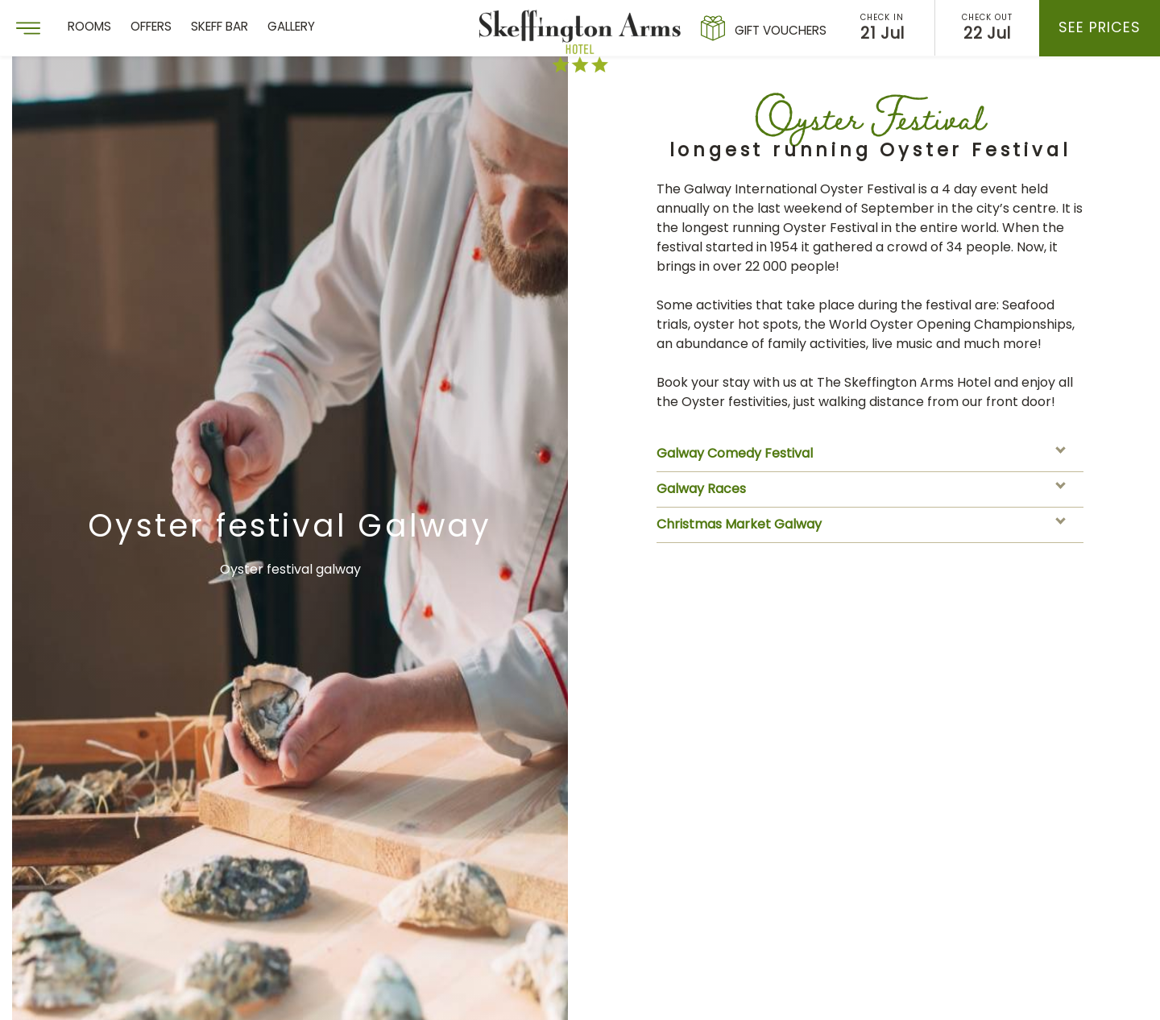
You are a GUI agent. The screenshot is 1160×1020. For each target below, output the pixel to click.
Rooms (89, 28)
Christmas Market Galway (866, 525)
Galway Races (866, 490)
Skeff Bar (219, 28)
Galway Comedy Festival (866, 454)
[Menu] (28, 28)
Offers (151, 28)
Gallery (291, 28)
